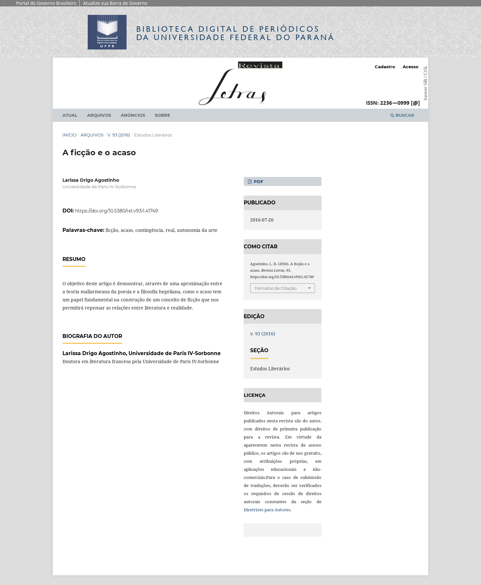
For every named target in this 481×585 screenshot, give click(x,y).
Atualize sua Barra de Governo (115, 3)
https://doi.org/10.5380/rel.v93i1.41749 (116, 211)
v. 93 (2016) (118, 134)
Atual (69, 115)
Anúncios (133, 115)
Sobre (162, 115)
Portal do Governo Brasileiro (46, 3)
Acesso (411, 66)
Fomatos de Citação (275, 288)
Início (69, 134)
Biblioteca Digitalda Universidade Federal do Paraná (235, 33)
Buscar (402, 115)
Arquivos (99, 115)
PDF (257, 181)
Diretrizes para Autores (267, 510)
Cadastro (385, 66)
